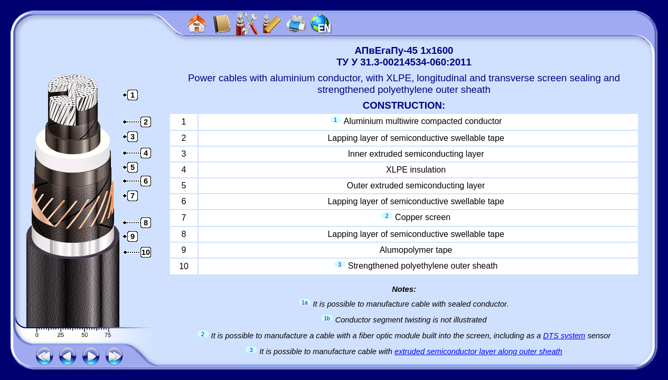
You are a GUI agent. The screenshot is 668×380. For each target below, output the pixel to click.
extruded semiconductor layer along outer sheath (478, 351)
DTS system (564, 335)
